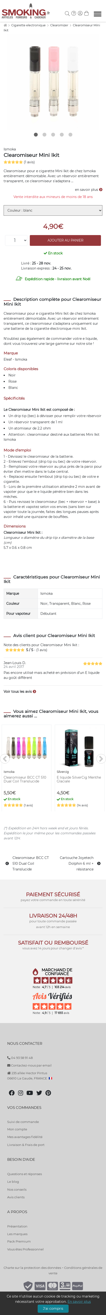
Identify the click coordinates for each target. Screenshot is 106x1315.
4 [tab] (62, 135)
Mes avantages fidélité (25, 1137)
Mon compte (17, 1129)
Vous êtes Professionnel (25, 1249)
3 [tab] (53, 135)
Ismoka (10, 149)
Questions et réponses (24, 1174)
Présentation (17, 1226)
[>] (101, 759)
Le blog (13, 1181)
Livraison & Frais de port (25, 1145)
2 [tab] (44, 135)
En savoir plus (79, 1301)
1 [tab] (36, 135)
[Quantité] (16, 240)
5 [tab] (70, 135)
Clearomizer (59, 25)
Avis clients (16, 1197)
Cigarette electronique (28, 25)
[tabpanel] (53, 82)
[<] (5, 759)
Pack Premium (19, 1241)
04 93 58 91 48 (20, 1058)
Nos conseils (16, 1189)
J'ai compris (53, 1308)
